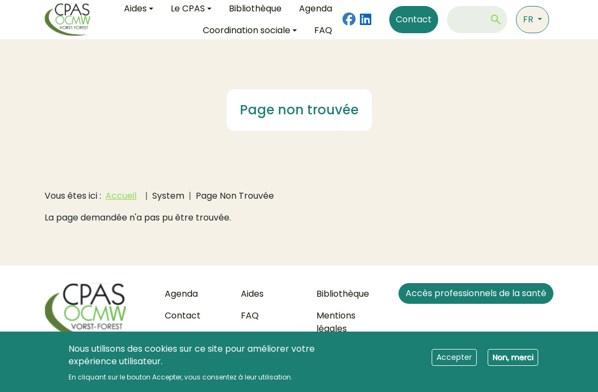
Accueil (120, 195)
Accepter (454, 361)
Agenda (181, 293)
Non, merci (513, 361)
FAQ (323, 30)
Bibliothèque (342, 293)
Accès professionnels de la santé (476, 293)
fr (529, 19)
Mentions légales (336, 322)
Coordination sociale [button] (246, 30)
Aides (252, 293)
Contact (414, 19)
